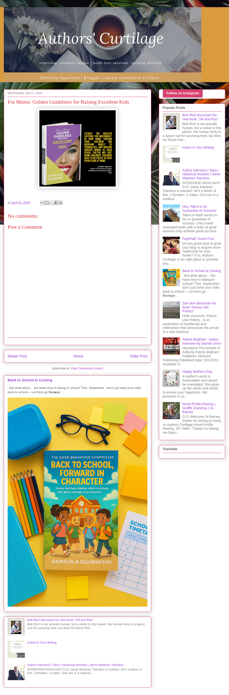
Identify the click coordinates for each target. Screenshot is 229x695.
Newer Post (17, 356)
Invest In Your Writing (42, 642)
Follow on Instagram (183, 93)
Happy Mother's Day (197, 371)
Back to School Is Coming (30, 380)
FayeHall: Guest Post (198, 239)
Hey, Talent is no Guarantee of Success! (199, 208)
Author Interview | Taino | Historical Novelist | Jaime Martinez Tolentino (75, 665)
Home (78, 356)
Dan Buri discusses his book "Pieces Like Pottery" (199, 307)
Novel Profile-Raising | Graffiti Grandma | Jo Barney (198, 408)
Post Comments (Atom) (87, 368)
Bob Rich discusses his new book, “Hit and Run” (60, 620)
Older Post (138, 356)
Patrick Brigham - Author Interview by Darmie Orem (201, 341)
